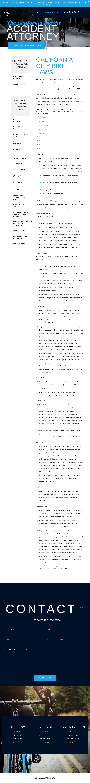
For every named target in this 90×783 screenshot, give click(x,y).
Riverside (42, 145)
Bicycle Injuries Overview (19, 77)
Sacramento (42, 129)
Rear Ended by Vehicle (18, 127)
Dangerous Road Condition (19, 189)
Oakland (41, 137)
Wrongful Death (19, 84)
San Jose (42, 133)
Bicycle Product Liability (19, 206)
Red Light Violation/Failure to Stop (20, 151)
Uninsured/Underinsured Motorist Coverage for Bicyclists (21, 223)
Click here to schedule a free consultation (26, 45)
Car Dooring (17, 164)
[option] (17, 734)
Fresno (41, 141)
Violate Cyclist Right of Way (18, 142)
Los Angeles (43, 121)
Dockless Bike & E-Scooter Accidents (20, 237)
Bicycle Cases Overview (18, 120)
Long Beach (42, 149)
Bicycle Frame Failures (18, 176)
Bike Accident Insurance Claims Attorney (19, 197)
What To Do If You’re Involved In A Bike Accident (20, 214)
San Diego (42, 117)
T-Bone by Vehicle (19, 158)
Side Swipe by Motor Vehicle (20, 135)
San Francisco (43, 125)
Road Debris (17, 182)
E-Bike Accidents (19, 244)
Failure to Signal (19, 169)
